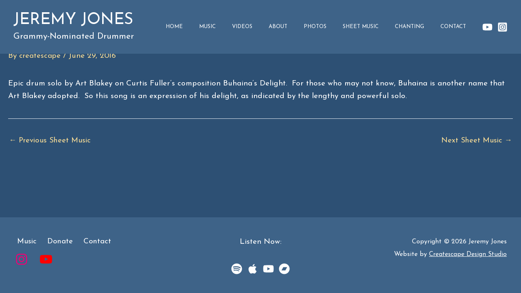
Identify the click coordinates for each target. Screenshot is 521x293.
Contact (458, 26)
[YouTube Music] (268, 268)
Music (263, 26)
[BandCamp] (284, 268)
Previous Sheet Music (52, 140)
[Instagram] (502, 27)
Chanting (422, 26)
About (316, 26)
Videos (289, 26)
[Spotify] (236, 268)
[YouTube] (487, 27)
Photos (345, 26)
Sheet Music (382, 26)
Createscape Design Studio (467, 254)
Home (238, 26)
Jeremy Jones (73, 20)
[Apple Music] (252, 268)
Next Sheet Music (475, 140)
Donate (56, 242)
